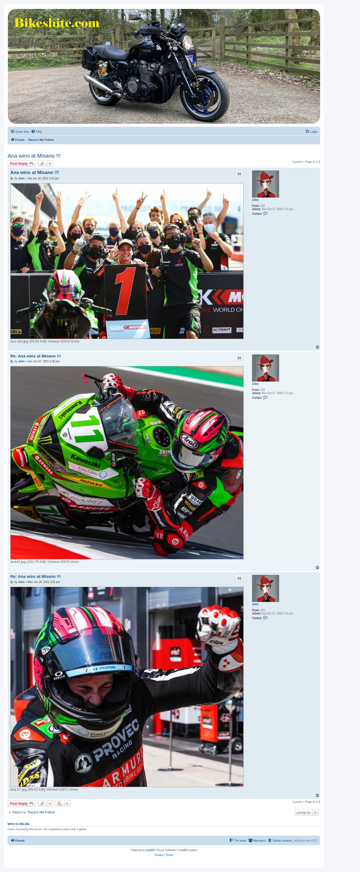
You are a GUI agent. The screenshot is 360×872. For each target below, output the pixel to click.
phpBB (150, 850)
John (255, 199)
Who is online (19, 824)
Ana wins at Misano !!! (34, 156)
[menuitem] (36, 131)
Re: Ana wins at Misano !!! (35, 356)
